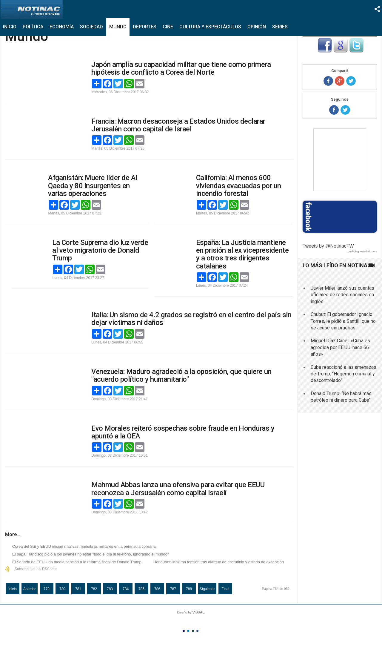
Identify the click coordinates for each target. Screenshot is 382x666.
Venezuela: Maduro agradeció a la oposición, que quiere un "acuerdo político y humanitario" (181, 375)
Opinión (256, 27)
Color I (184, 631)
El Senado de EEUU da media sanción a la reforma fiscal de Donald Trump (76, 562)
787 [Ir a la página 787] (173, 589)
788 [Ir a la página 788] (189, 589)
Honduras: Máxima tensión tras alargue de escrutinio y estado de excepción (218, 562)
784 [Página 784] (126, 589)
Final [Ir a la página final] (225, 589)
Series (280, 27)
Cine (168, 27)
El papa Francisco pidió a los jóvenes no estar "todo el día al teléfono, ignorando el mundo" (90, 554)
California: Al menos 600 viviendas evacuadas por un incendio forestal (238, 186)
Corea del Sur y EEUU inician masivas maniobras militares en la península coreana (84, 546)
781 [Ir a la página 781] (78, 589)
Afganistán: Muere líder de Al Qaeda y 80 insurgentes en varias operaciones (92, 186)
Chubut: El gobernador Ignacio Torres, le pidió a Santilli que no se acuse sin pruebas (343, 321)
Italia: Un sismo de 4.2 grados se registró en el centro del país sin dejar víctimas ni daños (191, 319)
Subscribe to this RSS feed (36, 569)
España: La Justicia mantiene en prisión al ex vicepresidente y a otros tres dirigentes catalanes (242, 254)
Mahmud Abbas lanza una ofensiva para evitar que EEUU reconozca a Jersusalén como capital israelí (177, 489)
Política (33, 27)
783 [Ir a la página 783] (110, 589)
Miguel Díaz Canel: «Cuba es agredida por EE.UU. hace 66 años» (340, 347)
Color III (193, 631)
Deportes (144, 27)
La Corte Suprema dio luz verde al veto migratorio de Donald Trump (100, 250)
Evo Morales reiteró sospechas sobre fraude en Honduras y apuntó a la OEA (182, 432)
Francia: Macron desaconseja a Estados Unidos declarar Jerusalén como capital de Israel (178, 125)
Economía (62, 27)
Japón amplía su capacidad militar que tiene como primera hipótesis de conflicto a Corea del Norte (181, 68)
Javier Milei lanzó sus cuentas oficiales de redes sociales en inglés (342, 294)
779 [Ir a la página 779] (47, 589)
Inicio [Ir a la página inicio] (12, 589)
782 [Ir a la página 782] (94, 589)
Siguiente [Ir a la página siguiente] (207, 589)
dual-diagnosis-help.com (362, 251)
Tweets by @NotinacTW (328, 245)
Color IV (197, 631)
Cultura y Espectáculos (210, 27)
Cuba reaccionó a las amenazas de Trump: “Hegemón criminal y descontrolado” (343, 373)
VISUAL (198, 612)
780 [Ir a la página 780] (62, 589)
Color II (188, 631)
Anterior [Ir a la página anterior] (29, 589)
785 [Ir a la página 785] (141, 589)
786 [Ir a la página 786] (157, 589)
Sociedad (91, 27)
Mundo (118, 27)
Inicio (9, 27)
